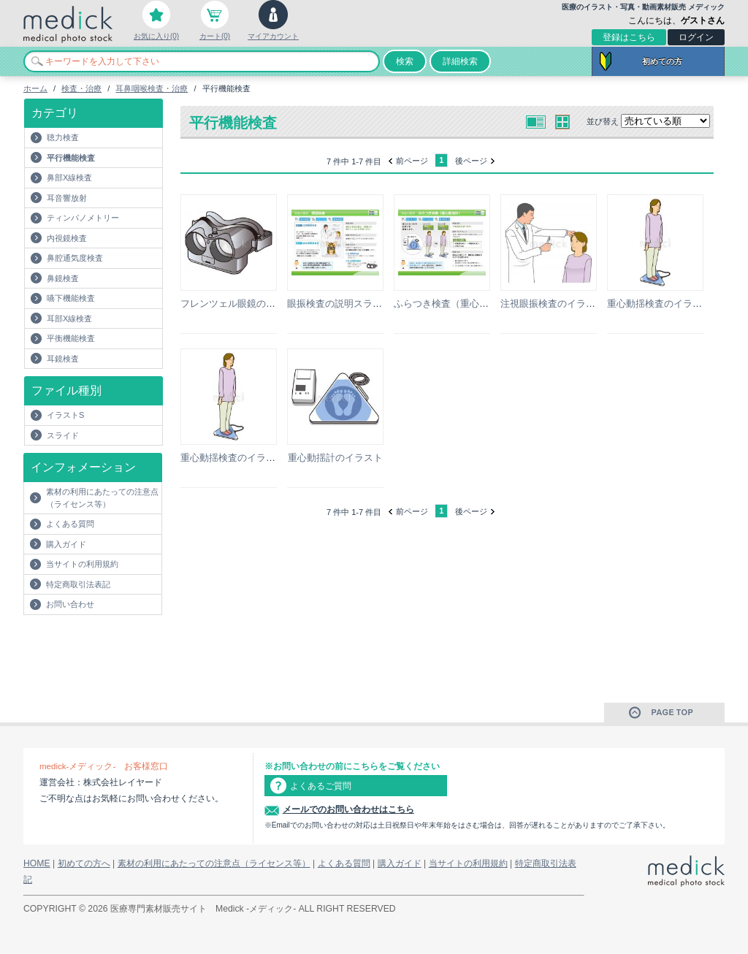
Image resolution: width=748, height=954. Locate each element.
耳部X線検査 (69, 318)
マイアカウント (273, 36)
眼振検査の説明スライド (339, 303)
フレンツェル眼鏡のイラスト (242, 303)
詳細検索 (460, 61)
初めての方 (662, 61)
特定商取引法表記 (78, 584)
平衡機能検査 (71, 338)
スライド (63, 435)
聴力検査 (63, 137)
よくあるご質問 (320, 786)
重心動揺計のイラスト (335, 457)
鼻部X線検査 (69, 177)
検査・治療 (81, 88)
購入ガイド (66, 544)
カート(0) (214, 36)
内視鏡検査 (67, 238)
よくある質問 (70, 523)
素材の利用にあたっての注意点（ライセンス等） (102, 497)
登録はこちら (629, 37)
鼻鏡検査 (63, 278)
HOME (36, 863)
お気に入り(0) (156, 36)
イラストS (65, 415)
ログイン (696, 37)
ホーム (35, 88)
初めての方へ (84, 863)
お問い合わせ (70, 604)
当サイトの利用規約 (82, 564)
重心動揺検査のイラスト (659, 303)
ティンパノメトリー (83, 217)
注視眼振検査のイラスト (552, 303)
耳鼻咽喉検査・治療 (151, 88)
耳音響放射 (67, 198)
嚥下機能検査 (71, 298)
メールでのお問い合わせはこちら (348, 809)
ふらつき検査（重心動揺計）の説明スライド (489, 303)
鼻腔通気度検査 (75, 257)
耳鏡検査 (63, 358)
